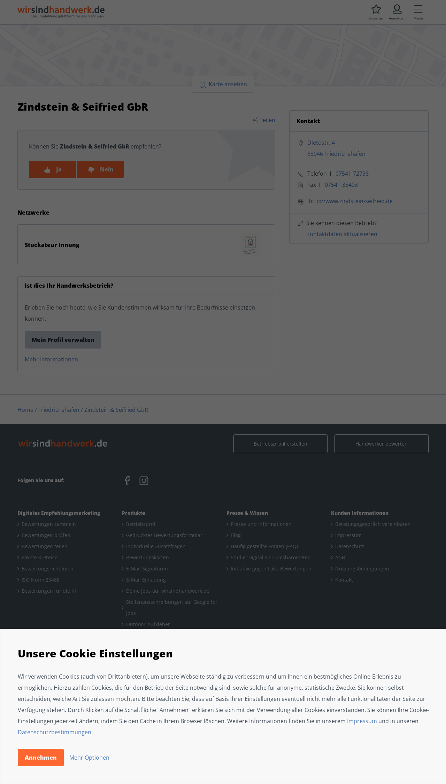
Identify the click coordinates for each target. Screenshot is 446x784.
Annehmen (41, 757)
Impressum (362, 721)
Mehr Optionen (89, 757)
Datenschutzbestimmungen (54, 732)
